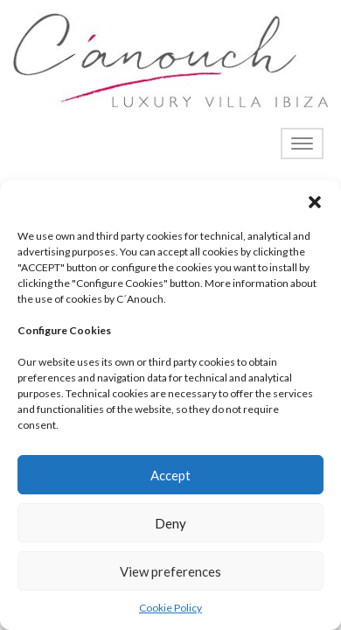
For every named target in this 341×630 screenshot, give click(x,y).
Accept (170, 475)
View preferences (170, 571)
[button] (315, 202)
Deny (170, 523)
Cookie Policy (170, 607)
